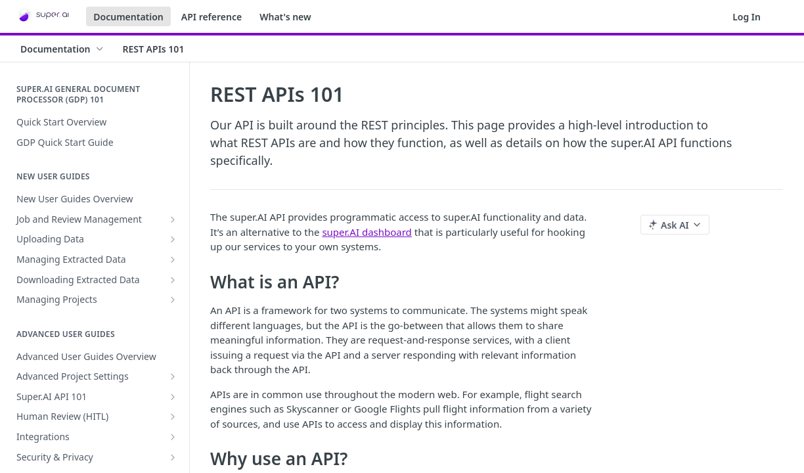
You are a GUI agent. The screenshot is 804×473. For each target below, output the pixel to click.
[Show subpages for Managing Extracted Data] (173, 259)
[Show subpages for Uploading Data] (173, 239)
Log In (746, 17)
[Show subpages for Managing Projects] (173, 299)
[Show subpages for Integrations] (173, 437)
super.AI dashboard (366, 231)
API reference (211, 17)
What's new (285, 17)
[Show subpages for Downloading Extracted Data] (173, 280)
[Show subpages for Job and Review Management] (173, 219)
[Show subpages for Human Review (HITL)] (173, 416)
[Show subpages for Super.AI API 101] (173, 397)
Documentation (128, 17)
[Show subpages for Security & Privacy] (173, 457)
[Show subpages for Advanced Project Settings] (173, 376)
